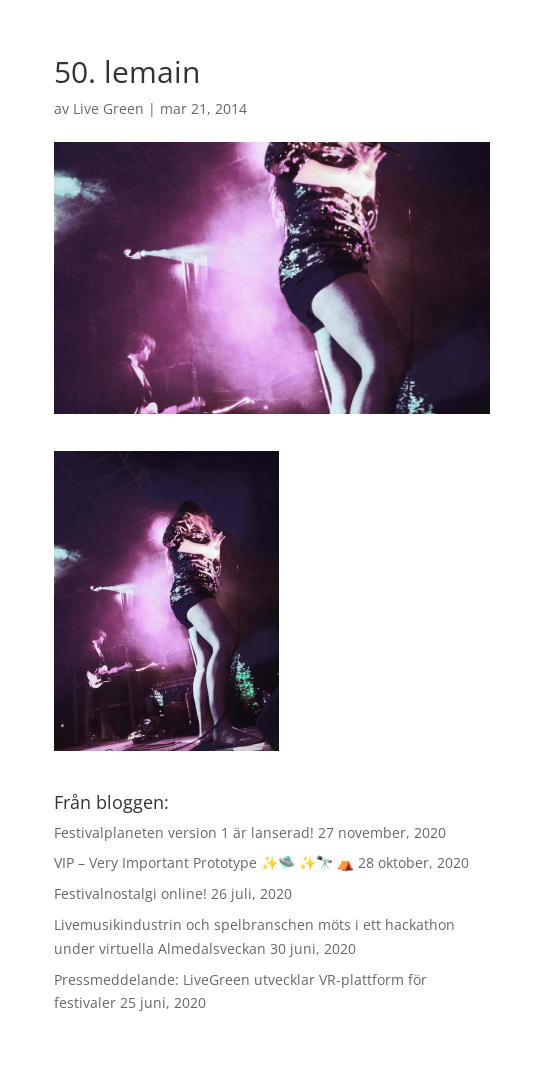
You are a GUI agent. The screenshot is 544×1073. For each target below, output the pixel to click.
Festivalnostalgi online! (130, 893)
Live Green (108, 108)
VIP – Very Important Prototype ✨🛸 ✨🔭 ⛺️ (204, 862)
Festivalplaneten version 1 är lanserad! (184, 832)
